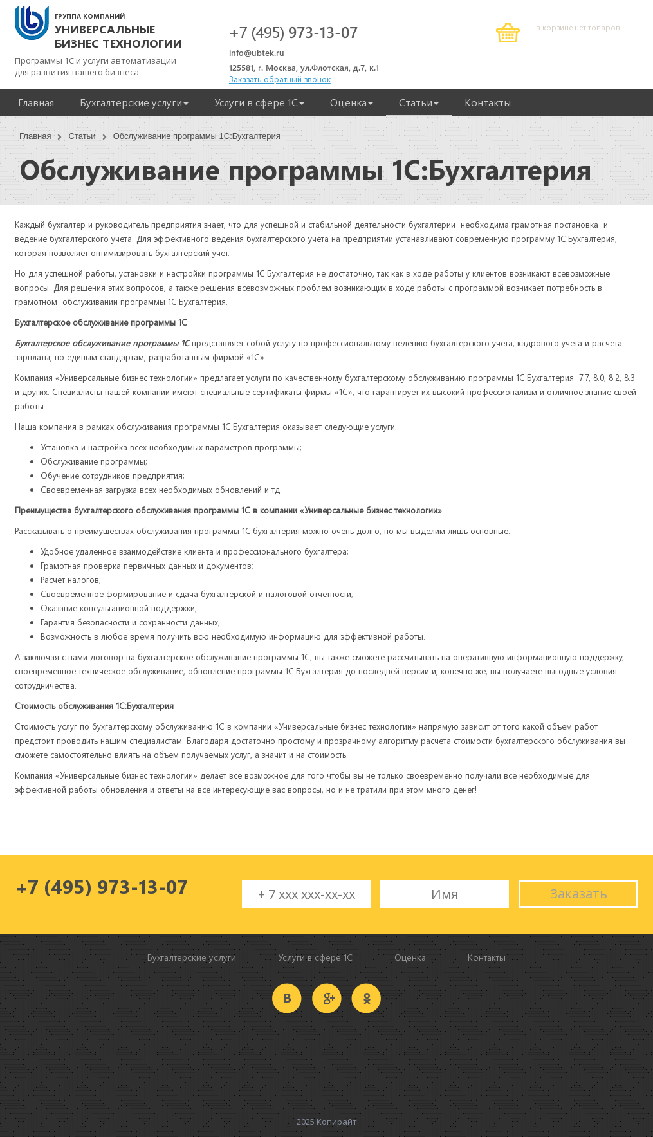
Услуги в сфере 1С (259, 102)
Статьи (419, 102)
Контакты (487, 102)
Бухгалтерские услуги (134, 102)
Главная (36, 102)
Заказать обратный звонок (280, 78)
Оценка (351, 102)
